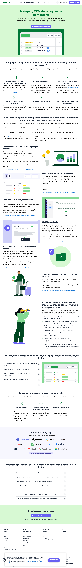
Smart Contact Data (13, 136)
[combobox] (60, 2)
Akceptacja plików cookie (53, 560)
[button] (4, 560)
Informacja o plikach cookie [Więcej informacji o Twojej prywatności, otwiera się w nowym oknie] (32, 561)
